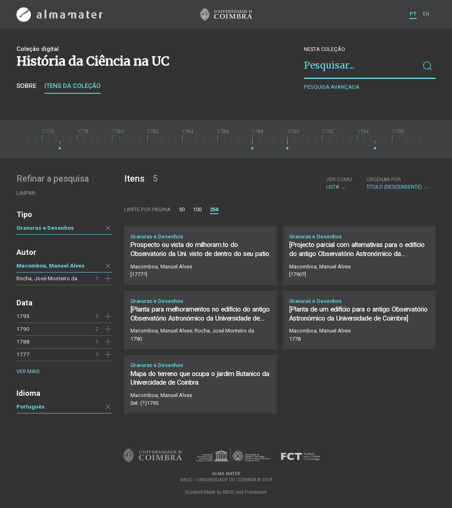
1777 (23, 354)
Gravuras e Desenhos (45, 227)
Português (30, 406)
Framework (256, 492)
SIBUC (229, 492)
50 (182, 209)
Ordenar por (383, 179)
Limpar (25, 193)
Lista (339, 183)
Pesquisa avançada (331, 87)
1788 (23, 341)
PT (413, 14)
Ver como (339, 179)
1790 (23, 329)
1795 (23, 316)
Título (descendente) (397, 183)
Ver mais (27, 371)
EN (426, 14)
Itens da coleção (72, 86)
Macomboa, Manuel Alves (50, 265)
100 (197, 209)
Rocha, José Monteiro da (46, 278)
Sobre (26, 86)
